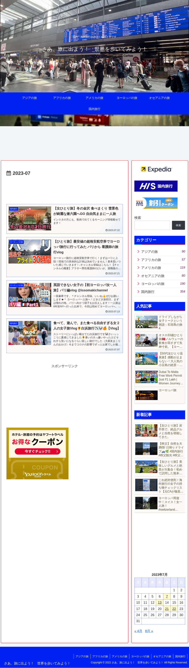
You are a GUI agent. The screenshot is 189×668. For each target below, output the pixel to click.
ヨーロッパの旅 (140, 656)
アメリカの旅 (119, 656)
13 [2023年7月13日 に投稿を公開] (159, 602)
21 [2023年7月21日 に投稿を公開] (167, 609)
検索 (137, 218)
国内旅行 (180, 656)
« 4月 (138, 631)
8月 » (149, 631)
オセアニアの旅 (162, 656)
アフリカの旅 (100, 656)
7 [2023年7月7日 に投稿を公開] (167, 596)
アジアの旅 (82, 656)
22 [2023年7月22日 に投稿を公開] (174, 609)
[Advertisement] (64, 188)
